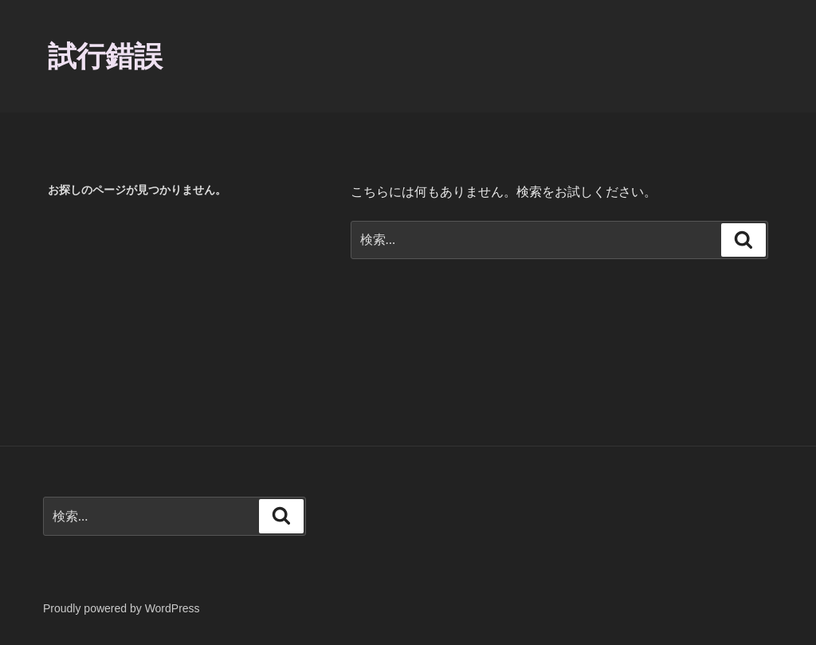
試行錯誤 (105, 56)
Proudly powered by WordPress (121, 608)
